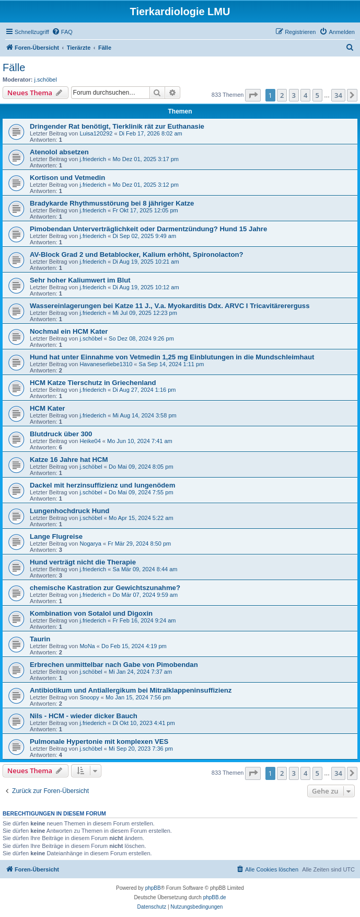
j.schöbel (45, 79)
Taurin (40, 639)
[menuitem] (62, 32)
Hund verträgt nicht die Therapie (83, 562)
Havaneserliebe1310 (105, 364)
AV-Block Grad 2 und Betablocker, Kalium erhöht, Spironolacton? (136, 254)
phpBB (153, 888)
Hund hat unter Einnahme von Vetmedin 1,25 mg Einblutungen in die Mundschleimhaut (172, 357)
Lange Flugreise (56, 536)
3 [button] (294, 95)
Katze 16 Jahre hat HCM (69, 459)
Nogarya (90, 543)
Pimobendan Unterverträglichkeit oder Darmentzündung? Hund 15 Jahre (148, 229)
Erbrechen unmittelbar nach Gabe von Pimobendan (114, 665)
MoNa (87, 646)
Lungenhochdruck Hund (69, 511)
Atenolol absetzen (59, 152)
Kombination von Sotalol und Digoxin (91, 613)
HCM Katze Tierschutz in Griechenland (93, 383)
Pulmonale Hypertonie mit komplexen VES (99, 741)
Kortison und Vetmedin (67, 178)
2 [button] (282, 95)
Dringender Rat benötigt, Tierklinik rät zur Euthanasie (117, 126)
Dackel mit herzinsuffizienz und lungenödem (102, 485)
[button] (253, 95)
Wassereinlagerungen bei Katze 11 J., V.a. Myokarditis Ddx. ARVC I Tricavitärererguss (170, 306)
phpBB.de (214, 897)
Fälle (14, 67)
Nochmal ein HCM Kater (69, 331)
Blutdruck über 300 (61, 434)
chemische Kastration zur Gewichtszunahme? (105, 588)
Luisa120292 (95, 133)
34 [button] (338, 95)
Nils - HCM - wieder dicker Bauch (83, 716)
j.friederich (92, 159)
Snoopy (89, 697)
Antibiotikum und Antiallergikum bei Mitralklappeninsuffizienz (130, 690)
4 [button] (305, 95)
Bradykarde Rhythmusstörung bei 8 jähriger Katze (112, 203)
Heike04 (89, 441)
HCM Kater (47, 408)
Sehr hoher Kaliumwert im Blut (80, 280)
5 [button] (317, 95)
